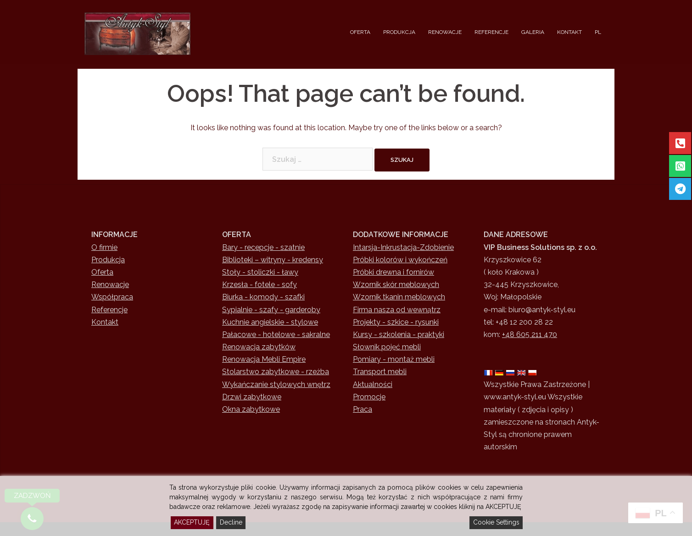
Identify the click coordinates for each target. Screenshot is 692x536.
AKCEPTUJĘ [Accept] (192, 522)
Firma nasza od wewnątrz (397, 309)
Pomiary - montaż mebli (394, 359)
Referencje (109, 309)
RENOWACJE (445, 32)
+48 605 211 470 (529, 334)
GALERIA (532, 32)
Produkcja (108, 259)
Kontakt (104, 322)
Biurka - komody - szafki (263, 297)
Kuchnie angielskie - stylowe (270, 322)
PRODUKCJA (399, 32)
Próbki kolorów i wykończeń (400, 259)
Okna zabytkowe (251, 409)
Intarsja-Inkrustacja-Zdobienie (403, 247)
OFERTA (360, 32)
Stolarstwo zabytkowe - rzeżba (275, 371)
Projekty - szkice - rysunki (396, 322)
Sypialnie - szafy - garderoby (271, 309)
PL (598, 32)
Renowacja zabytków (259, 347)
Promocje (369, 396)
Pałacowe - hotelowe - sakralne (276, 334)
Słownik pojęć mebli (387, 347)
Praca (362, 409)
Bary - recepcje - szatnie (263, 247)
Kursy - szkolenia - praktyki (398, 334)
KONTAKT (569, 32)
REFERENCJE (491, 32)
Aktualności (372, 384)
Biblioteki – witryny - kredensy (272, 259)
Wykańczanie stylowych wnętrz (276, 384)
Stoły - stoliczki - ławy (260, 272)
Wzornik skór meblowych (396, 284)
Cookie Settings (496, 522)
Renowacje (110, 284)
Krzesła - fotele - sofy (259, 284)
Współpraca (112, 297)
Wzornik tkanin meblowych (399, 297)
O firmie (104, 247)
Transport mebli (380, 371)
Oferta (102, 272)
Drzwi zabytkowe (251, 396)
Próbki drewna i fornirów (393, 272)
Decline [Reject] (231, 522)
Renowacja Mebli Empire (264, 359)
